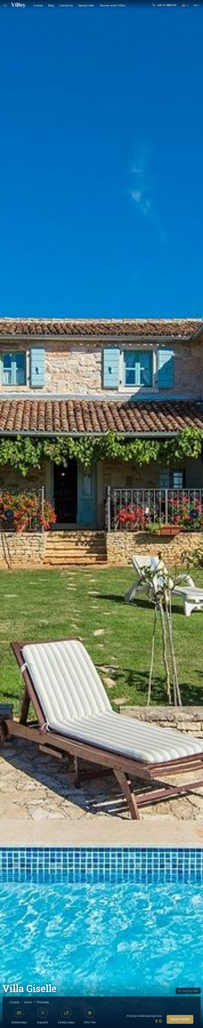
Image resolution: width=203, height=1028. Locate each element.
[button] (185, 5)
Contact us (66, 5)
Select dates (180, 1019)
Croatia (38, 5)
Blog (51, 5)
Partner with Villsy (112, 5)
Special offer (86, 5)
